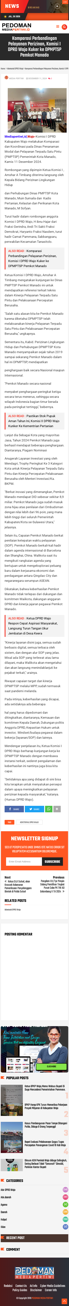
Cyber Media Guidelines (52, 1286)
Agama (4, 1205)
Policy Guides (20, 1290)
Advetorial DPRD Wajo (29, 822)
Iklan (3, 1227)
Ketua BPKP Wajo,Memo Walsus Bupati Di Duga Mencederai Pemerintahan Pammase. (45, 1088)
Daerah (4, 1212)
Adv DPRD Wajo (8, 1190)
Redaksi (8, 1286)
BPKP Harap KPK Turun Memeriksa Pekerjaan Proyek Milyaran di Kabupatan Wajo (46, 1107)
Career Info (51, 1290)
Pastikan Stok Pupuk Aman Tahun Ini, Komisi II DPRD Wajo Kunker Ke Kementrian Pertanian (33, 421)
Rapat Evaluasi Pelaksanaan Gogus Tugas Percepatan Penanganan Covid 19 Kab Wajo (45, 1144)
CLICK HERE (51, 1067)
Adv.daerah (6, 1197)
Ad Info (33, 1286)
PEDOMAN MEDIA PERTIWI (42, 1298)
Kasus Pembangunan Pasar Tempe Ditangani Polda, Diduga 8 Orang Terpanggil (46, 1125)
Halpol (4, 1219)
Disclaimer (36, 1290)
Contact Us (21, 1286)
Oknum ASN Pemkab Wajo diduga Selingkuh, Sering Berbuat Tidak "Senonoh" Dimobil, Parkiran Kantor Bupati (46, 1164)
